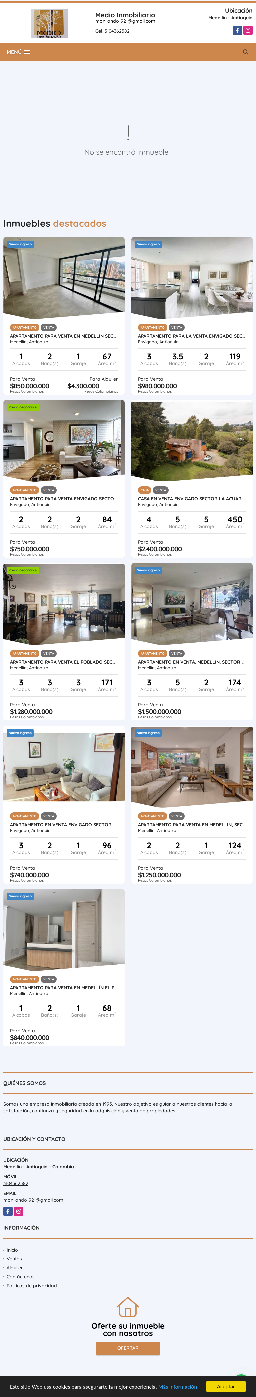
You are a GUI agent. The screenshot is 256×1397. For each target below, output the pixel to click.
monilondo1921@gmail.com (125, 21)
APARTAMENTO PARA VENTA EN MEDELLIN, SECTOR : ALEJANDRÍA (192, 824)
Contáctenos (21, 1277)
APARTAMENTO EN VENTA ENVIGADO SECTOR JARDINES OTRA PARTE (64, 824)
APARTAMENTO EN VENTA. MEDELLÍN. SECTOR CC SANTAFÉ (192, 662)
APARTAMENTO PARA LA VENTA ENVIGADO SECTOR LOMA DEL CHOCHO (192, 336)
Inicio (12, 1250)
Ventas (14, 1259)
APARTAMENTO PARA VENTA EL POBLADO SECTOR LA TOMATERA (64, 662)
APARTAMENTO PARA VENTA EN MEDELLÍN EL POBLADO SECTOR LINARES (64, 987)
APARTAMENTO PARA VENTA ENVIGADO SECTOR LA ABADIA (64, 498)
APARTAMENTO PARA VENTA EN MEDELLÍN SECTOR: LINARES (64, 336)
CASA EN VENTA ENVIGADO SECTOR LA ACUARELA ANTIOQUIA (192, 498)
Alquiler (15, 1268)
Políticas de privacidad (32, 1286)
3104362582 (117, 31)
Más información (177, 1387)
